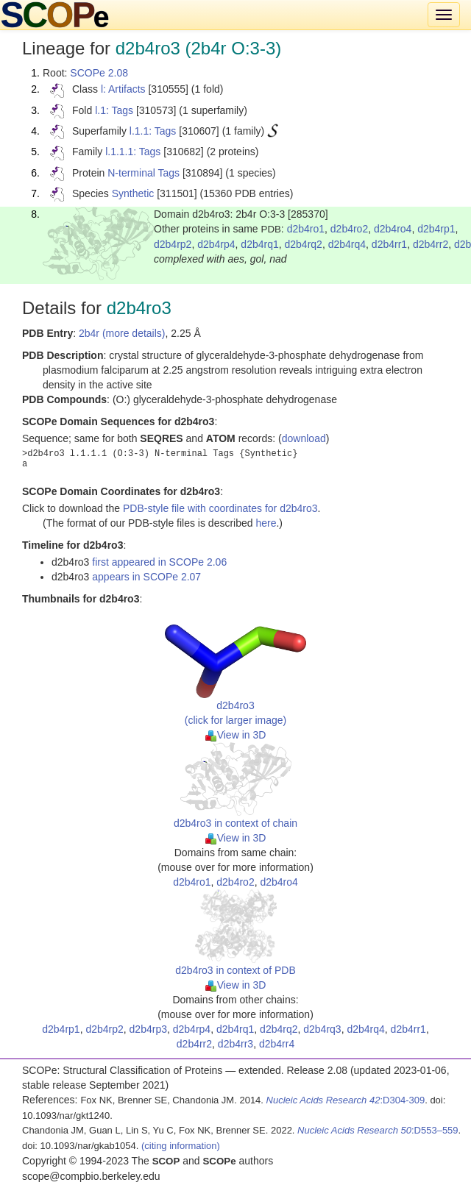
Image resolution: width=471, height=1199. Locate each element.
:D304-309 (345, 1100)
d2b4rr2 (430, 244)
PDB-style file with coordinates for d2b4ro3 (220, 508)
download (304, 438)
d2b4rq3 (322, 1029)
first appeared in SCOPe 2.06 (159, 562)
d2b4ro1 (306, 229)
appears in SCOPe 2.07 (146, 577)
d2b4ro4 (392, 229)
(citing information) (180, 1145)
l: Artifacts (123, 89)
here (265, 523)
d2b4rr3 (235, 1044)
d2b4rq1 (259, 244)
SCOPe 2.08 (99, 73)
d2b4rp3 (148, 1029)
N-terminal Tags (143, 173)
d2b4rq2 (303, 244)
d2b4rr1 (389, 244)
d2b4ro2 (349, 229)
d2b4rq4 (347, 244)
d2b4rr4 (276, 1044)
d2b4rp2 (172, 244)
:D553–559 (377, 1130)
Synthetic (133, 193)
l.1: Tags (114, 110)
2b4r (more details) (122, 333)
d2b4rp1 (436, 229)
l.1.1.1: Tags (132, 151)
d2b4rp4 (216, 244)
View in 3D (235, 735)
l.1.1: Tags (153, 131)
